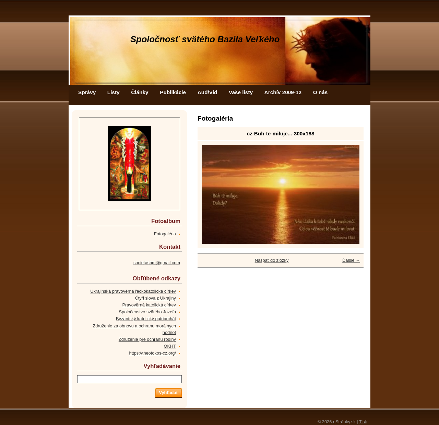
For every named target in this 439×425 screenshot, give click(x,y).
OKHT (170, 346)
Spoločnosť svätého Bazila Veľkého (205, 39)
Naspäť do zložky (272, 260)
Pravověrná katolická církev (149, 304)
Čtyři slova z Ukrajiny (155, 298)
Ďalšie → (351, 260)
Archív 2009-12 (282, 92)
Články (139, 92)
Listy (113, 92)
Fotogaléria (165, 233)
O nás (320, 92)
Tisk (363, 421)
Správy (87, 92)
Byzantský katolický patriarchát (146, 318)
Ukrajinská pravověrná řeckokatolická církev (133, 291)
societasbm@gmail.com (156, 262)
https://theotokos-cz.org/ (152, 353)
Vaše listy (241, 92)
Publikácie (173, 92)
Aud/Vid (207, 92)
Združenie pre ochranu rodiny (147, 339)
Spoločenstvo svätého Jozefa (147, 311)
